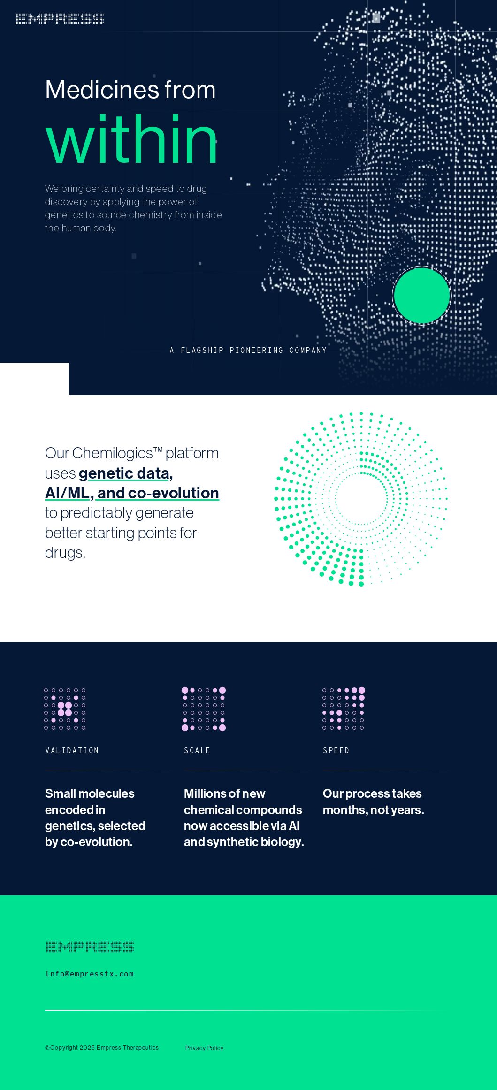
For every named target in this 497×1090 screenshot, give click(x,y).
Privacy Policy (204, 1048)
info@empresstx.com (89, 973)
